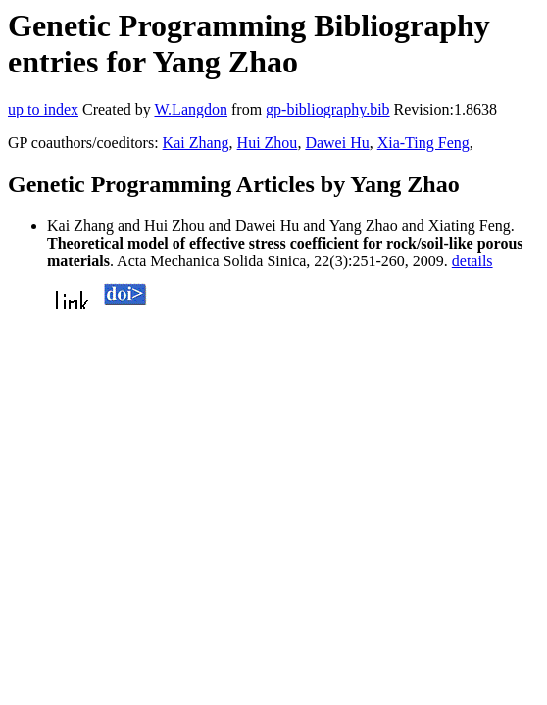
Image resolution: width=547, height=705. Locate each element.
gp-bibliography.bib (328, 109)
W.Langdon (190, 109)
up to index (43, 109)
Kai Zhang (196, 142)
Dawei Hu (337, 142)
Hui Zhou (267, 142)
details (472, 261)
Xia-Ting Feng (423, 142)
